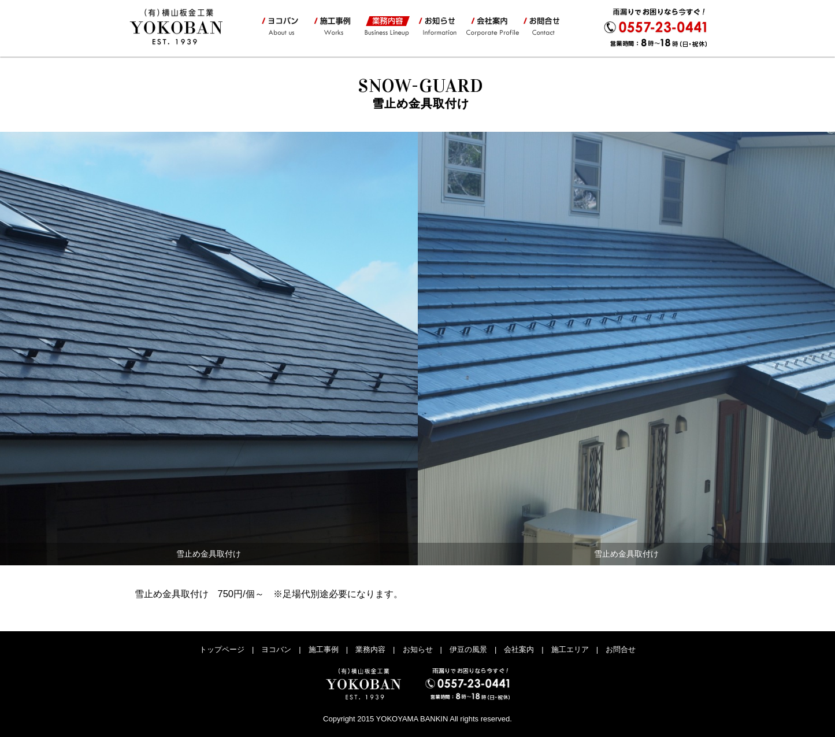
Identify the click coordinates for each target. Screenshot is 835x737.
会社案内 (491, 26)
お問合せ (544, 26)
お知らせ (437, 26)
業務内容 (386, 26)
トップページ (221, 649)
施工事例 (331, 26)
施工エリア (570, 649)
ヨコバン (281, 26)
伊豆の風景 (468, 649)
